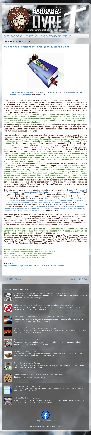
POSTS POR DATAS (13, 36)
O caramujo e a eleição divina (25, 352)
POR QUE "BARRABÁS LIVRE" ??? (56, 36)
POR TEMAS (31, 36)
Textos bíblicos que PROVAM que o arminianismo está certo (38, 375)
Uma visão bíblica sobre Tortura (26, 363)
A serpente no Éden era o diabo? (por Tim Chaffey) (34, 328)
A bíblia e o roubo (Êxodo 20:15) (26, 386)
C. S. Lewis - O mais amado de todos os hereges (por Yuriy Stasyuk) (41, 293)
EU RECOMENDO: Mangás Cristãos (27, 398)
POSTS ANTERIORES (78, 279)
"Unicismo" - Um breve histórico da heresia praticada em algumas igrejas (43, 305)
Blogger (57, 426)
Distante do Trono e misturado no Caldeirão (31, 340)
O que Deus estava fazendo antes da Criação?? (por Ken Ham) (38, 317)
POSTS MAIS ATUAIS (12, 279)
